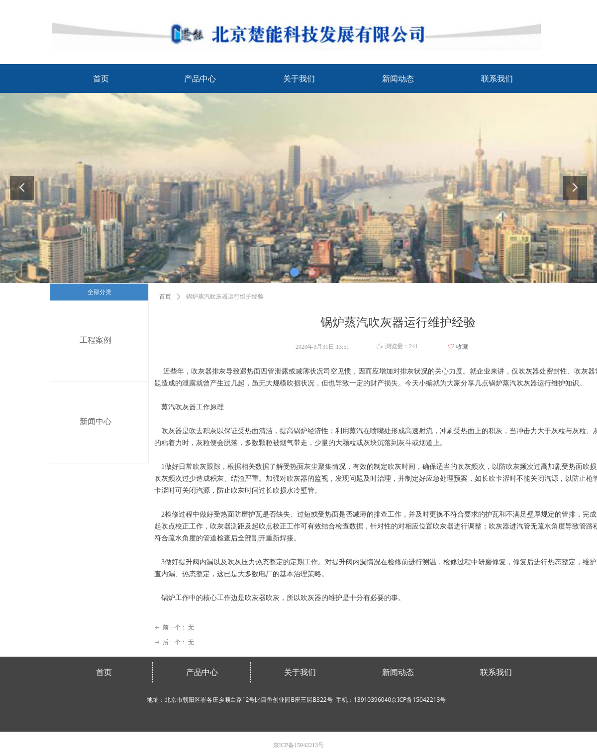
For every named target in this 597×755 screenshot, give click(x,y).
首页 (165, 296)
